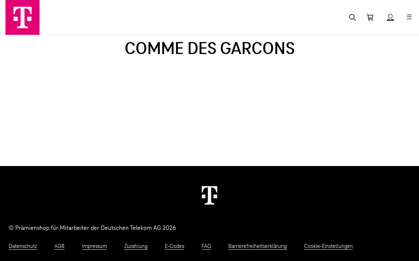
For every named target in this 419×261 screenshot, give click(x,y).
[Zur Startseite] (22, 17)
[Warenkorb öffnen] (370, 17)
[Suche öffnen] (351, 17)
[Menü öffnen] (409, 17)
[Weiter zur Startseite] (209, 195)
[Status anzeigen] (390, 17)
